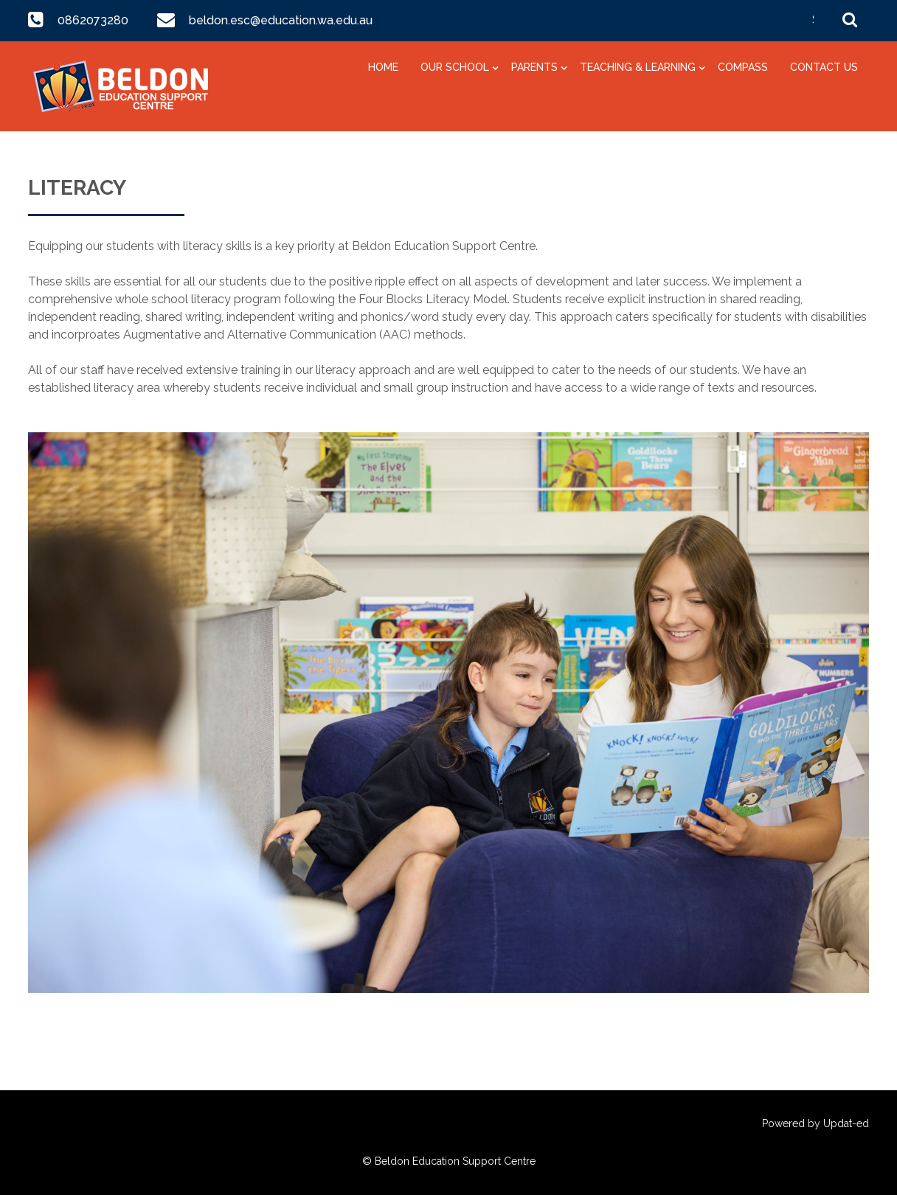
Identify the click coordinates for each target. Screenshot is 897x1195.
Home (383, 67)
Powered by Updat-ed (815, 1123)
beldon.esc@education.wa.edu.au (279, 20)
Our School (454, 67)
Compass (743, 67)
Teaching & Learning (638, 67)
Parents (534, 67)
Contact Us (824, 67)
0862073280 (93, 20)
